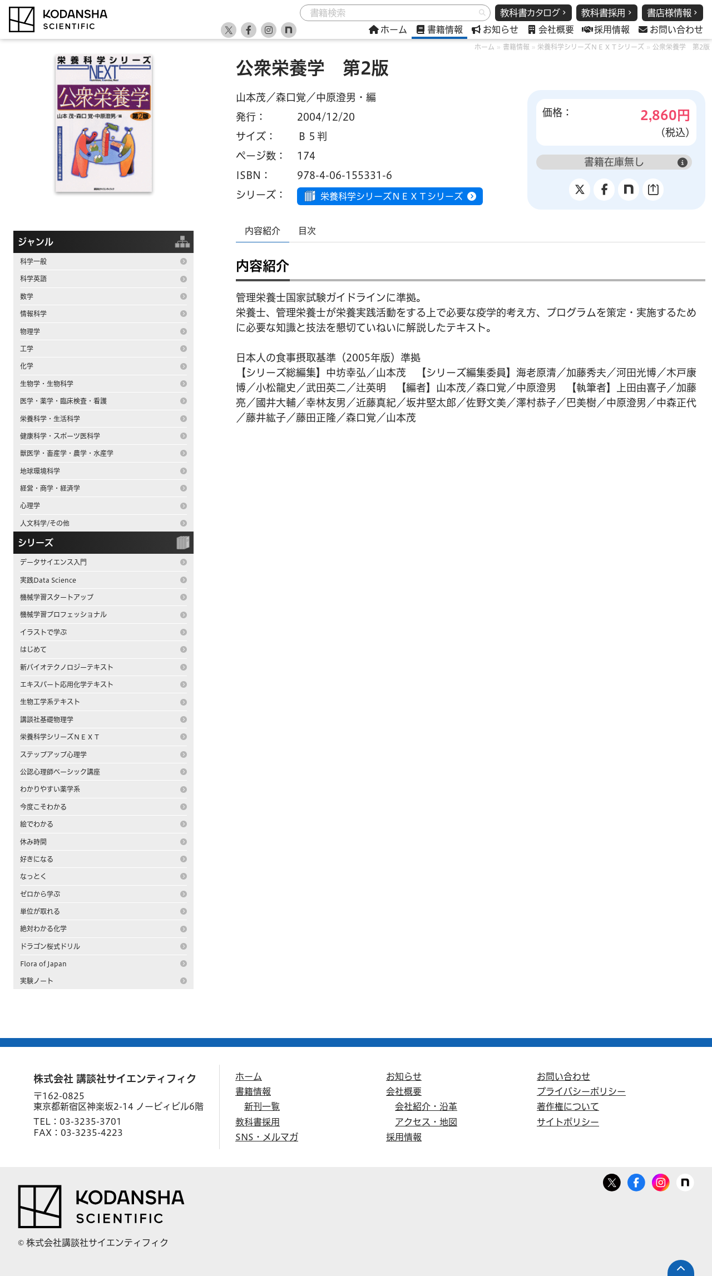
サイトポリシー (568, 1122)
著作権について (568, 1106)
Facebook (636, 1180)
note (685, 1180)
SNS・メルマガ (266, 1137)
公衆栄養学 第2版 (681, 46)
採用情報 (404, 1137)
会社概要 (404, 1091)
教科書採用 (257, 1122)
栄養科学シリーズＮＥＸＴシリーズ (590, 46)
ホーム (484, 46)
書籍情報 (516, 46)
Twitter (612, 1180)
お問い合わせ (563, 1076)
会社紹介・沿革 (426, 1106)
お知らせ (404, 1076)
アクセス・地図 (426, 1122)
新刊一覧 (262, 1106)
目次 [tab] (307, 230)
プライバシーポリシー (581, 1091)
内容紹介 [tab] (262, 230)
